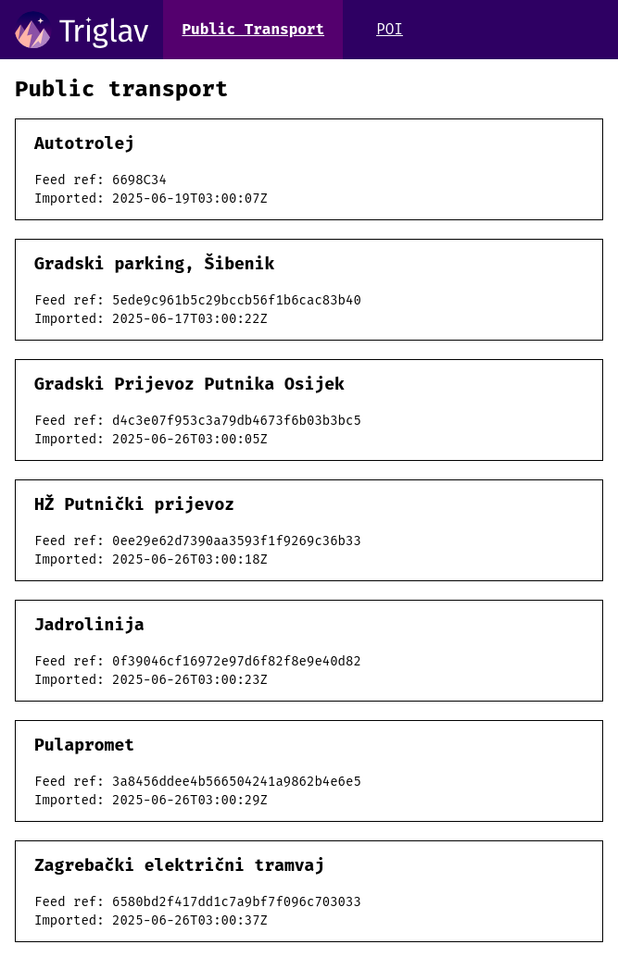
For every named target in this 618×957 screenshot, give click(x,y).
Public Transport (253, 29)
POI (389, 29)
